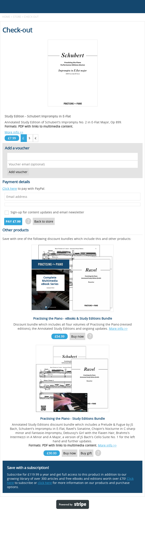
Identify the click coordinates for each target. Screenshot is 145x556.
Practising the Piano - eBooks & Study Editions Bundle (72, 318)
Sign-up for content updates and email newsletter (47, 212)
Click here (9, 188)
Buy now (77, 336)
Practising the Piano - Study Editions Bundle (72, 418)
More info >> (14, 132)
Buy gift (86, 453)
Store (17, 16)
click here (45, 483)
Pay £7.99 (13, 221)
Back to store (43, 221)
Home (6, 16)
